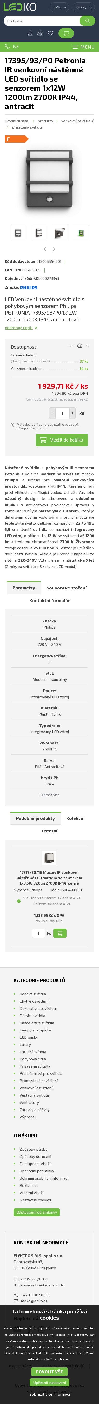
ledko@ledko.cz (16, 46)
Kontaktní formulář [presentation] (49, 600)
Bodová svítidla (33, 993)
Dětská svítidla (32, 1015)
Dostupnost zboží (35, 1163)
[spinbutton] (62, 413)
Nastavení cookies (35, 1199)
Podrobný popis (19, 327)
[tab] (24, 587)
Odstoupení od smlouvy (37, 1212)
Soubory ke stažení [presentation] (67, 587)
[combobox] (59, 7)
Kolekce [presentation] (74, 818)
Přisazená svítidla (27, 127)
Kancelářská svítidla (37, 1022)
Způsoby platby (33, 1149)
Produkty (45, 120)
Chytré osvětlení (34, 1001)
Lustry (25, 1044)
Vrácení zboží (31, 1192)
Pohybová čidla (33, 1059)
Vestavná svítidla (34, 1095)
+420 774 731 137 (7, 46)
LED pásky (29, 1037)
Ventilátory (29, 1102)
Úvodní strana (16, 120)
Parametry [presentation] (24, 587)
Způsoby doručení (35, 1156)
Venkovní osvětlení (77, 120)
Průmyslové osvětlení (39, 1080)
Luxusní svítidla (33, 1051)
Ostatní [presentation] (49, 830)
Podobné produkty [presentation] (35, 818)
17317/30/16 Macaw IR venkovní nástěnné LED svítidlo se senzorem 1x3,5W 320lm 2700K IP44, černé (49, 877)
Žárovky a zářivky (35, 1109)
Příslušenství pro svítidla (41, 1073)
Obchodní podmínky (37, 1171)
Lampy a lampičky (35, 1030)
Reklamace (29, 1185)
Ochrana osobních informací (44, 1178)
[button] (72, 413)
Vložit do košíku (66, 440)
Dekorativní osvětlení (38, 1008)
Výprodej (28, 1116)
